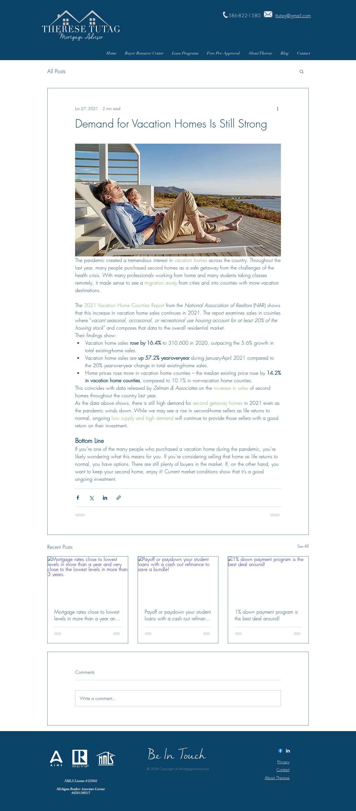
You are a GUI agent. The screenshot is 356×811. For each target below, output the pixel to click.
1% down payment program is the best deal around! (266, 615)
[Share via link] (118, 497)
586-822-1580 (244, 15)
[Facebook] (280, 750)
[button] (301, 71)
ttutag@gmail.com (293, 15)
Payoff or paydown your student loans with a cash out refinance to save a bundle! (178, 615)
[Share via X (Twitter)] (91, 497)
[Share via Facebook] (77, 497)
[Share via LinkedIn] (105, 497)
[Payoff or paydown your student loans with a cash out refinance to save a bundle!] (178, 579)
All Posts (56, 71)
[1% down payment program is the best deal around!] (268, 579)
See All (303, 546)
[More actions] (277, 108)
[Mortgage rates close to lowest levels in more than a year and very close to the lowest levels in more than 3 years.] (88, 579)
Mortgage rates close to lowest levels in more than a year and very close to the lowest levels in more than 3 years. (86, 615)
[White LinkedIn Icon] (288, 750)
